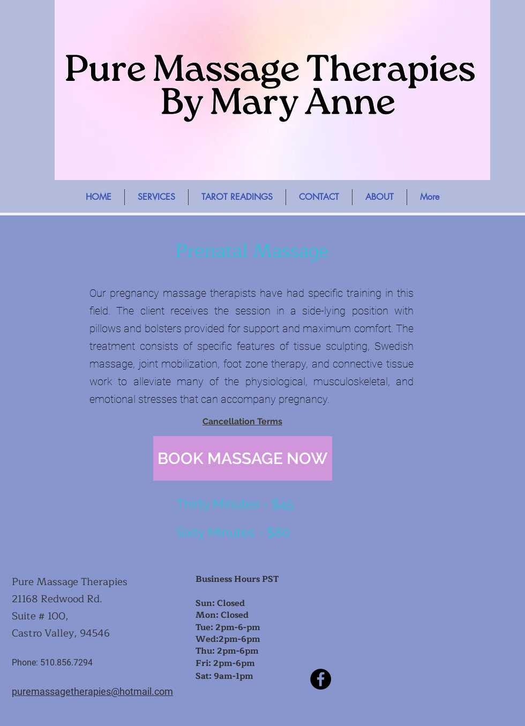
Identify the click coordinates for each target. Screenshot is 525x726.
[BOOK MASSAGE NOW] (242, 458)
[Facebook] (320, 679)
